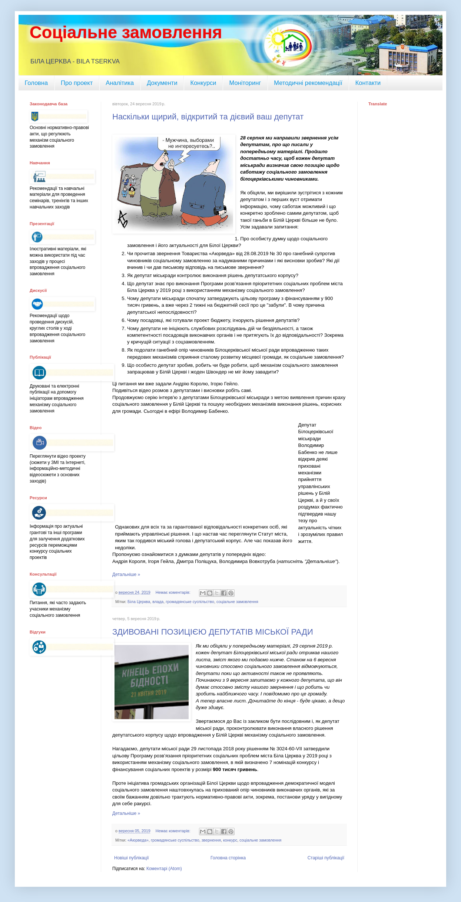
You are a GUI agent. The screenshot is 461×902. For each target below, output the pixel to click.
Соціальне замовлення (126, 32)
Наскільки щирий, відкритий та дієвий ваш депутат (208, 116)
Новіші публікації (131, 857)
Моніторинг (245, 82)
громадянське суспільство (190, 601)
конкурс (230, 840)
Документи (162, 82)
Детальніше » (126, 574)
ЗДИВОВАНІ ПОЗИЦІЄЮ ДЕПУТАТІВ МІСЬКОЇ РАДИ (212, 631)
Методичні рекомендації (308, 82)
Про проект (77, 82)
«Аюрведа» (138, 840)
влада (157, 601)
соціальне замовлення (237, 601)
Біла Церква (138, 601)
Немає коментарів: (174, 592)
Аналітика (120, 82)
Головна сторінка (228, 857)
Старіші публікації (326, 857)
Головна (36, 82)
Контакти (368, 82)
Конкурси (203, 82)
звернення (211, 840)
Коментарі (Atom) (164, 868)
